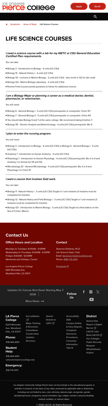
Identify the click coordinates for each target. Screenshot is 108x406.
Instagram (91, 298)
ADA (68, 319)
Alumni (49, 316)
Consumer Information (72, 342)
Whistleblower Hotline (93, 351)
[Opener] (105, 303)
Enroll (97, 6)
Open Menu (102, 16)
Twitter (98, 298)
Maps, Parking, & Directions (33, 325)
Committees (32, 330)
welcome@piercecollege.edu (20, 359)
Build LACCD (94, 335)
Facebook (62, 266)
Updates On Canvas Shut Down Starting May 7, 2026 (35, 299)
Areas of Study (29, 24)
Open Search (95, 16)
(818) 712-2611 (71, 259)
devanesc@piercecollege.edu (77, 255)
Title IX (69, 347)
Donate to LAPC (51, 321)
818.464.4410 (12, 342)
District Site (92, 321)
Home (7, 24)
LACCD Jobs (92, 331)
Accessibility (72, 316)
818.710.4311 (12, 370)
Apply (79, 6)
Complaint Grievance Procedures (72, 334)
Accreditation (32, 318)
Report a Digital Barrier (94, 326)
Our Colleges (93, 338)
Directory (30, 340)
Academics (15, 24)
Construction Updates (32, 335)
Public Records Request (93, 343)
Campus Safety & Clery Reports (74, 325)
